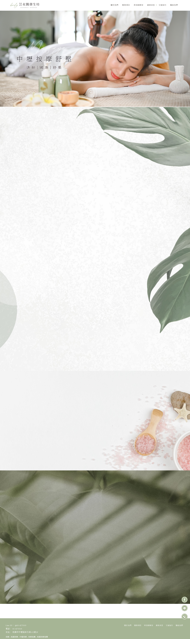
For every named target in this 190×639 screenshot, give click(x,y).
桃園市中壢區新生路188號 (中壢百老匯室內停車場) (59, 568)
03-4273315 (38, 551)
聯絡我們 (174, 5)
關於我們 (114, 5)
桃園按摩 (14, 637)
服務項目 (126, 5)
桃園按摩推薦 (42, 637)
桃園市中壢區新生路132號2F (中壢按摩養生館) (56, 559)
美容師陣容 (138, 5)
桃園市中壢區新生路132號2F (25, 632)
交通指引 (162, 5)
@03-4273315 (40, 543)
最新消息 (151, 5)
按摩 (7, 637)
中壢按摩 (23, 637)
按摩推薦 (32, 637)
